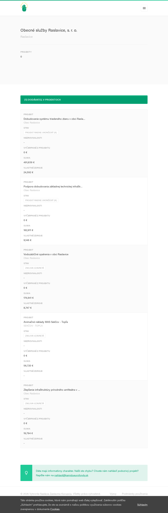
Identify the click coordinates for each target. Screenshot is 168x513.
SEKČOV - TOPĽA (33, 325)
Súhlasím (142, 504)
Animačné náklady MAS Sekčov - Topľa (46, 322)
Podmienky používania (135, 493)
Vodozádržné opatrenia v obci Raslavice (46, 254)
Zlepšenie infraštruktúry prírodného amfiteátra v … (52, 389)
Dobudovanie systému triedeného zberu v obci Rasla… (54, 118)
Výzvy (113, 493)
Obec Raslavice (32, 122)
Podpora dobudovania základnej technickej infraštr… (53, 186)
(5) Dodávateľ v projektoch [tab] (42, 99)
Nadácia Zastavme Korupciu (56, 493)
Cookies (55, 509)
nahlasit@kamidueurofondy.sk (71, 475)
